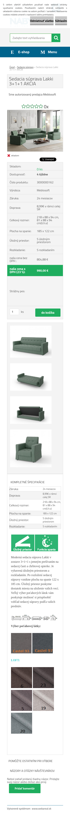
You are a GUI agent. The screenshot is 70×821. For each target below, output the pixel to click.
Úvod (12, 67)
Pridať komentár (25, 788)
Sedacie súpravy (25, 67)
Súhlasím (61, 21)
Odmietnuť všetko (42, 21)
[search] (56, 38)
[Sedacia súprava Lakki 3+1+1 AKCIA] (35, 111)
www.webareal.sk (41, 808)
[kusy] (14, 312)
